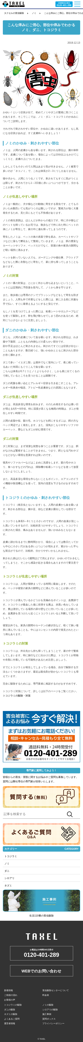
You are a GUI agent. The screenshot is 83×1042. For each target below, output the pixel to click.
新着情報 (8, 990)
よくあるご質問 (12, 1019)
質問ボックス (49, 1019)
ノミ (34, 13)
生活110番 (35, 915)
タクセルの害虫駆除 (14, 13)
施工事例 (46, 1014)
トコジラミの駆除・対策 (17, 695)
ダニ (6, 871)
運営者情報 (9, 1023)
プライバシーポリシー (53, 1023)
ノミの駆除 (47, 1005)
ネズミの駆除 (10, 1014)
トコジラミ (10, 856)
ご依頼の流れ (10, 995)
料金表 (45, 995)
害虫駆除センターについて (55, 990)
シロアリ (9, 878)
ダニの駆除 (9, 1009)
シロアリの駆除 (50, 1009)
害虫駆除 (49, 915)
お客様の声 (9, 1000)
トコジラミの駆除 (13, 1005)
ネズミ (8, 885)
